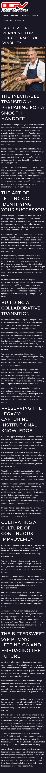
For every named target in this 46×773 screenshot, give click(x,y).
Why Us (35, 15)
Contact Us (7, 20)
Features (14, 15)
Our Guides (19, 20)
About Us (25, 15)
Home (5, 15)
